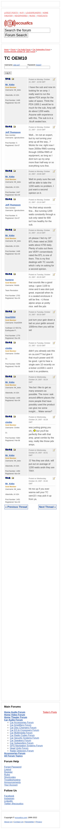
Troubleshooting (12, 780)
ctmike (8, 348)
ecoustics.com (21, 817)
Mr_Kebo (9, 84)
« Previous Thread (16, 507)
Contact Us (18, 822)
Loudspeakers (33, 13)
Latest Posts (11, 13)
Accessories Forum (14, 753)
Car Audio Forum (13, 720)
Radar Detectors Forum (22, 751)
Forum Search (16, 35)
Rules (7, 774)
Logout (7, 769)
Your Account (11, 785)
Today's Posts (50, 712)
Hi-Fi (22, 13)
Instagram (9, 798)
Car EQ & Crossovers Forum (24, 730)
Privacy (39, 822)
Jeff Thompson (13, 132)
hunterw (9, 279)
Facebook (9, 796)
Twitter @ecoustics (13, 803)
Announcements (12, 782)
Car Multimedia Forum (21, 733)
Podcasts (42, 16)
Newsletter (29, 822)
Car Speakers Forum (20, 740)
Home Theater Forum (15, 717)
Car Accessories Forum (22, 722)
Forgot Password (12, 767)
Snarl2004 (10, 317)
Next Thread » (47, 507)
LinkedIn (8, 801)
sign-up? (16, 65)
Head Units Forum (19, 748)
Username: (15, 66)
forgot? (38, 65)
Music (32, 16)
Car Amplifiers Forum (20, 725)
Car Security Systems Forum (24, 738)
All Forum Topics (13, 756)
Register (8, 772)
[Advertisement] (30, 607)
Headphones (21, 16)
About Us (8, 822)
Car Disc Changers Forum (23, 727)
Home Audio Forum (14, 712)
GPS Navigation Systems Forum (26, 745)
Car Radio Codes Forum (22, 735)
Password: (39, 66)
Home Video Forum (14, 715)
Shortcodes (10, 777)
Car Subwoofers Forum (21, 743)
